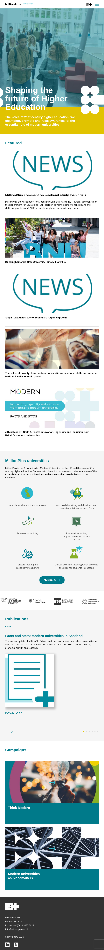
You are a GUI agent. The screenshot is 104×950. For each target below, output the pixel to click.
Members (52, 594)
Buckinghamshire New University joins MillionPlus (35, 289)
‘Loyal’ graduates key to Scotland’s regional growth (36, 344)
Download (14, 728)
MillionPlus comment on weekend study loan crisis (45, 222)
